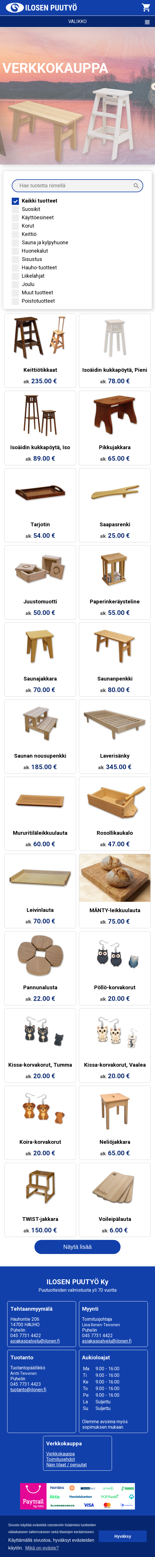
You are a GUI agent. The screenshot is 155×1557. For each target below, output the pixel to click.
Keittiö (24, 234)
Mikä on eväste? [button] (42, 1547)
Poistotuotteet (33, 301)
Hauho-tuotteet (34, 267)
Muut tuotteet (32, 292)
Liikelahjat (28, 276)
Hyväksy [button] (122, 1536)
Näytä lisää (77, 1247)
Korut (23, 226)
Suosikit (26, 209)
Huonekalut (30, 251)
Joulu (23, 284)
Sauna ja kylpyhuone (40, 242)
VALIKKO (109, 22)
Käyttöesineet (33, 217)
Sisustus (27, 259)
